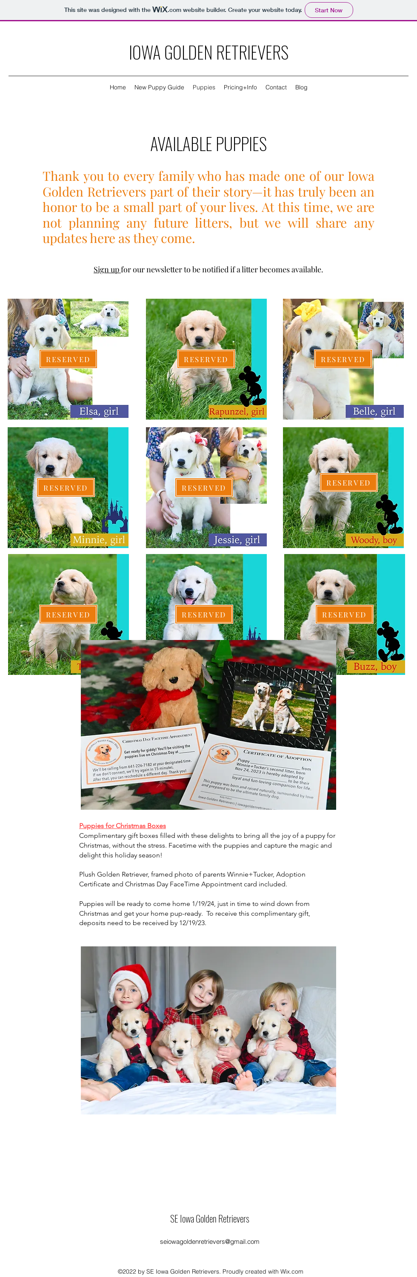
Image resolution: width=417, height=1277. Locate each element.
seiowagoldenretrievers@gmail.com (210, 1241)
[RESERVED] (68, 359)
